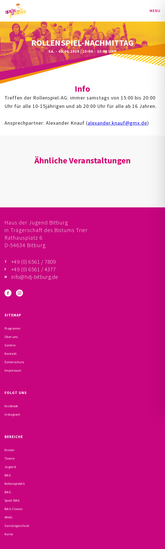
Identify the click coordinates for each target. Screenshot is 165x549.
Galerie (9, 345)
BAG (7, 475)
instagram (12, 414)
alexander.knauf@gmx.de (117, 123)
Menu (155, 10)
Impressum (13, 370)
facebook (11, 406)
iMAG (8, 517)
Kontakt (10, 353)
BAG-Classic (13, 509)
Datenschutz (14, 362)
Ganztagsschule (16, 525)
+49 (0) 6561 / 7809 (33, 261)
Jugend (10, 467)
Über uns (11, 337)
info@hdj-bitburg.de (34, 276)
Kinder (9, 450)
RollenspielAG (14, 483)
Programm (12, 328)
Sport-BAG (12, 500)
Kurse (8, 534)
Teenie (9, 458)
